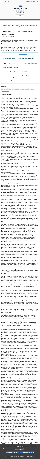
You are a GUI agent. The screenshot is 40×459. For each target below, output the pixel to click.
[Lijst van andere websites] (32, 1)
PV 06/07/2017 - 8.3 (25, 74)
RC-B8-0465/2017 (23, 54)
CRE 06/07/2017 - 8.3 (25, 75)
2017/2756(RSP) (11, 63)
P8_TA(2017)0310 (25, 80)
